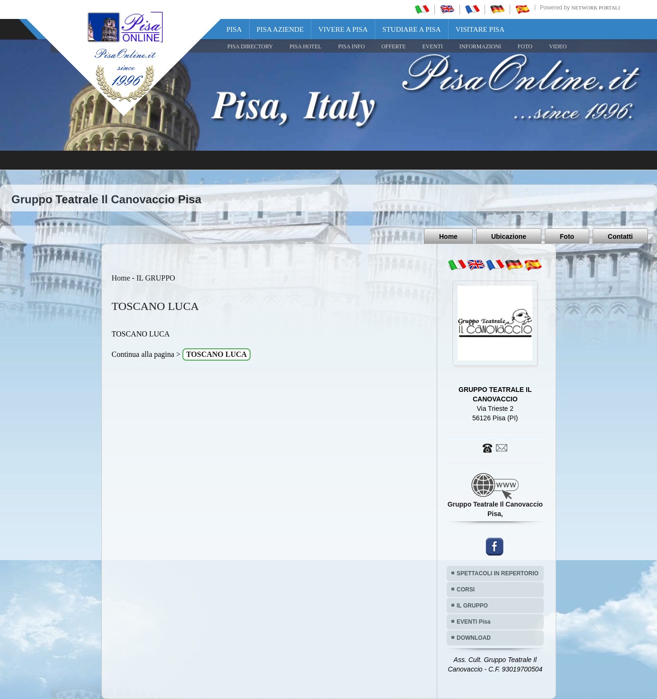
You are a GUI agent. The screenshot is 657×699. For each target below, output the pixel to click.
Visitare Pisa (480, 29)
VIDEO (558, 46)
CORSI (466, 589)
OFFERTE (393, 46)
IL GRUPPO (155, 278)
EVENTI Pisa (473, 621)
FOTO (525, 46)
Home (448, 236)
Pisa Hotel (305, 46)
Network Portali (595, 7)
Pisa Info (351, 46)
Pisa (234, 29)
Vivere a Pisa (343, 29)
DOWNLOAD (474, 638)
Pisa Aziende (280, 29)
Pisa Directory (250, 46)
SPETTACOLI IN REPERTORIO (498, 573)
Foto (567, 236)
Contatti (620, 236)
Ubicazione (508, 236)
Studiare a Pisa (411, 29)
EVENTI (432, 46)
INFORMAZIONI (480, 46)
